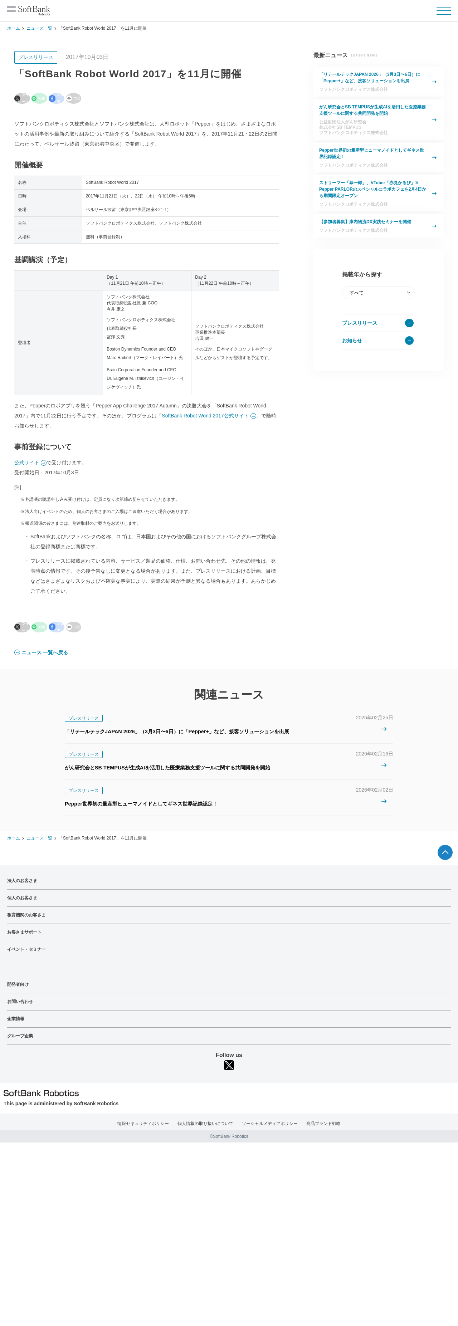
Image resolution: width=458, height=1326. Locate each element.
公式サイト (26, 460)
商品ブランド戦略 (323, 1124)
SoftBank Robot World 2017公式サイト (205, 413)
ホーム (13, 28)
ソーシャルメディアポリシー (270, 1124)
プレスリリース (359, 323)
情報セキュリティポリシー (143, 1124)
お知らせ (352, 340)
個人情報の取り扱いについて (205, 1124)
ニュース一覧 (39, 28)
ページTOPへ (445, 853)
